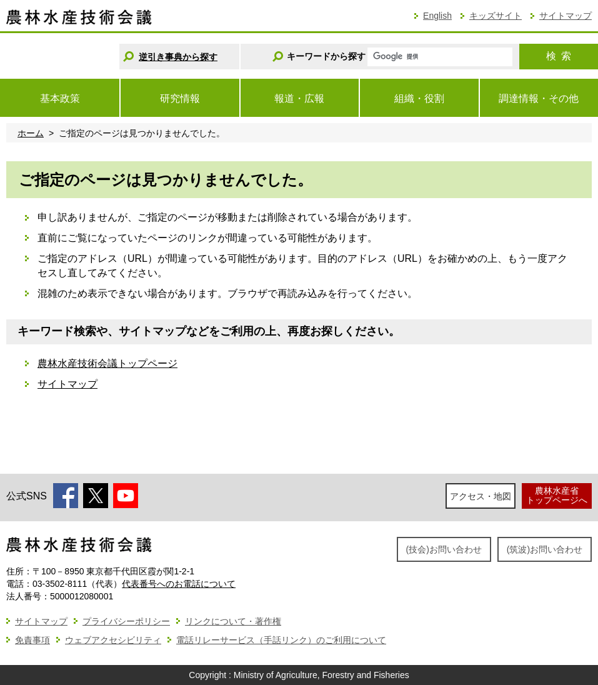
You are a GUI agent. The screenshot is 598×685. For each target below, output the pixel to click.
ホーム (30, 133)
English (437, 16)
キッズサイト (495, 16)
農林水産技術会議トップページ (107, 363)
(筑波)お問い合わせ (544, 549)
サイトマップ (565, 16)
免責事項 (32, 640)
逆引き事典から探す (178, 57)
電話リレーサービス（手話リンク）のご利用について (281, 640)
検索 (558, 56)
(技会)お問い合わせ (444, 549)
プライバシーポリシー (126, 621)
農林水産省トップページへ (556, 495)
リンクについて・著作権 (233, 621)
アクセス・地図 (480, 496)
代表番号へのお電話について (179, 584)
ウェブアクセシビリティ (113, 640)
